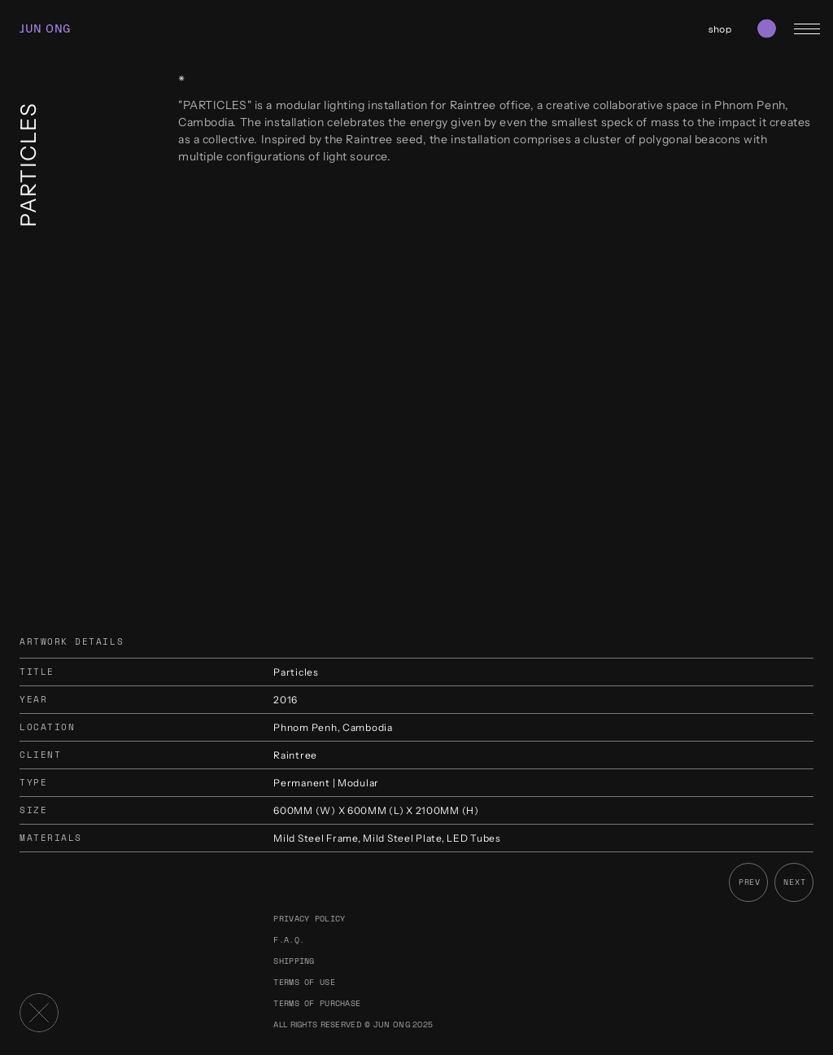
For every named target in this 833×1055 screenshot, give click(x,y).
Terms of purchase (316, 1003)
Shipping (293, 961)
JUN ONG (46, 29)
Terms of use (304, 982)
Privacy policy (309, 919)
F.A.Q (286, 940)
